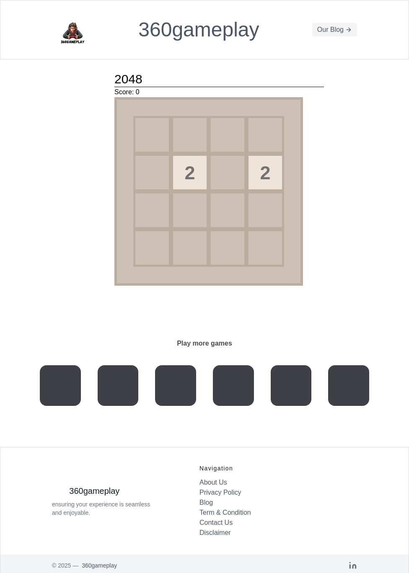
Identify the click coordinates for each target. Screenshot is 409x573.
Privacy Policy (220, 492)
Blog (206, 502)
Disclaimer (215, 532)
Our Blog (334, 29)
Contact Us (216, 522)
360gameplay (198, 30)
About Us (213, 482)
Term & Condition (225, 512)
